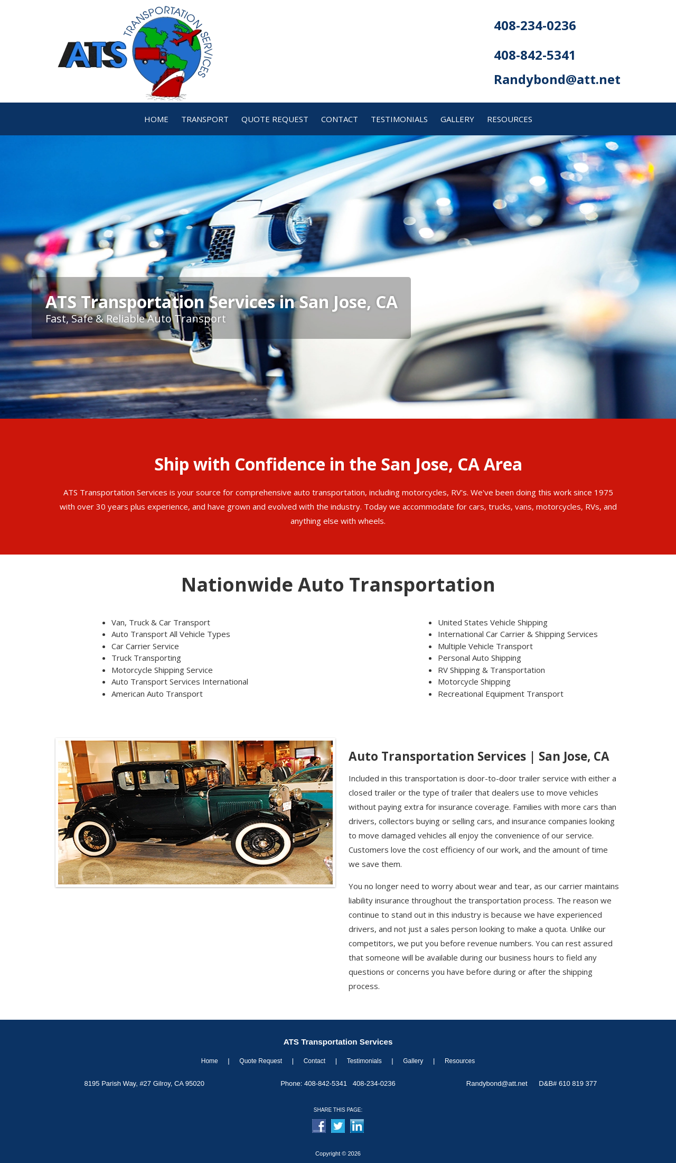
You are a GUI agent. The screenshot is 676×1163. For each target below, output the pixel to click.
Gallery (413, 1061)
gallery (457, 119)
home (156, 119)
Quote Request (260, 1061)
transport (205, 119)
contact (339, 119)
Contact (314, 1061)
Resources (460, 1061)
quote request (274, 119)
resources (509, 119)
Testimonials (399, 119)
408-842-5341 (535, 54)
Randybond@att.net (557, 79)
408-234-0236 (535, 25)
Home (209, 1061)
